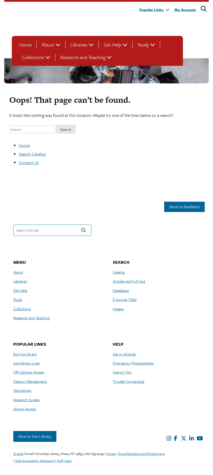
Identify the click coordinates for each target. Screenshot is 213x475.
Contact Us (29, 162)
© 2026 (18, 453)
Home (25, 44)
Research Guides (26, 399)
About (48, 44)
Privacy (111, 453)
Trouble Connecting (128, 381)
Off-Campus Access (28, 372)
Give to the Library (34, 436)
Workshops (22, 390)
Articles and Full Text (129, 281)
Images (118, 308)
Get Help (112, 44)
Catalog (119, 272)
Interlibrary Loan (26, 363)
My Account (185, 9)
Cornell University (24, 18)
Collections (33, 57)
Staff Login (64, 460)
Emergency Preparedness (133, 363)
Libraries (78, 44)
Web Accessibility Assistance (34, 460)
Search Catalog (32, 154)
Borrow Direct (25, 354)
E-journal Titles (125, 299)
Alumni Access (24, 408)
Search (83, 230)
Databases (121, 290)
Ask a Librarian (124, 354)
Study (143, 44)
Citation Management (30, 381)
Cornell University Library (69, 18)
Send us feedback (184, 206)
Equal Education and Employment (142, 453)
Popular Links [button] (154, 9)
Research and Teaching (82, 57)
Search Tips (122, 372)
